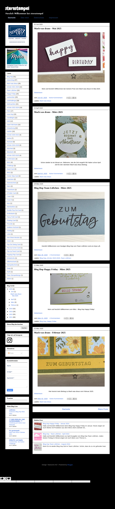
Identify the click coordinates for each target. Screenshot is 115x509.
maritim (9, 131)
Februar (13, 305)
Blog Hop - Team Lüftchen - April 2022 (56, 434)
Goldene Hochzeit (13, 227)
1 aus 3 (9, 196)
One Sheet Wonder (13, 237)
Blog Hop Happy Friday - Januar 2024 (56, 423)
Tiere (8, 111)
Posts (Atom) (75, 415)
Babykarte (10, 152)
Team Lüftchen (66, 258)
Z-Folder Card (11, 193)
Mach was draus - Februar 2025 (50, 332)
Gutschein (10, 179)
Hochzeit (10, 142)
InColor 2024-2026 (13, 145)
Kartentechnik (11, 183)
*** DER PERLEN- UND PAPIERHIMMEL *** (17, 420)
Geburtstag (10, 80)
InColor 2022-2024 (13, 107)
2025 (11, 289)
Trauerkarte (10, 189)
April (12, 299)
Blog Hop (43, 258)
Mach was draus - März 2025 (48, 112)
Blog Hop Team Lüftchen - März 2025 (52, 188)
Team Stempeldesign (14, 275)
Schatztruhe (11, 258)
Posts (11, 353)
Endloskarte (11, 213)
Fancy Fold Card (12, 217)
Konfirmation (11, 159)
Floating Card (11, 220)
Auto (8, 203)
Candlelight (10, 118)
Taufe (8, 272)
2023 (11, 311)
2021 (11, 317)
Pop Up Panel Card (13, 251)
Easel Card (10, 169)
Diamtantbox (11, 207)
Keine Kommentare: (56, 98)
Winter (9, 278)
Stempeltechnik (12, 265)
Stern (8, 186)
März (13, 302)
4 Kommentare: (55, 318)
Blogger (70, 465)
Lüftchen (12, 410)
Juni (12, 291)
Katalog (9, 230)
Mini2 (8, 172)
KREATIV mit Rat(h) (16, 440)
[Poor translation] (7, 478)
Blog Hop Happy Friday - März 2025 (52, 269)
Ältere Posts (103, 409)
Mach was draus (45, 101)
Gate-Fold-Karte (12, 124)
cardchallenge (11, 100)
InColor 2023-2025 (53, 258)
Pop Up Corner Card (13, 248)
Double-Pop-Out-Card (14, 210)
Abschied (10, 148)
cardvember (11, 97)
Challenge (10, 165)
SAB (8, 121)
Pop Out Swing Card (13, 244)
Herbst (9, 138)
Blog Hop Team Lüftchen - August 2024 (56, 444)
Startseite (12, 18)
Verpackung (11, 128)
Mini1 (8, 162)
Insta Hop (10, 114)
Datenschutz (39, 18)
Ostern (9, 241)
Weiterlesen (38, 92)
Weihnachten (11, 104)
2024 (11, 308)
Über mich (25, 18)
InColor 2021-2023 (13, 87)
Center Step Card (12, 176)
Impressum (53, 18)
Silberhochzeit (11, 261)
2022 (11, 314)
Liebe (8, 234)
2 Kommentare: (55, 255)
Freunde (9, 224)
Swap (9, 268)
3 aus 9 (9, 200)
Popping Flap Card (13, 254)
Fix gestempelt (14, 430)
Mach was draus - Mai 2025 (47, 28)
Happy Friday (51, 321)
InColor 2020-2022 (13, 135)
